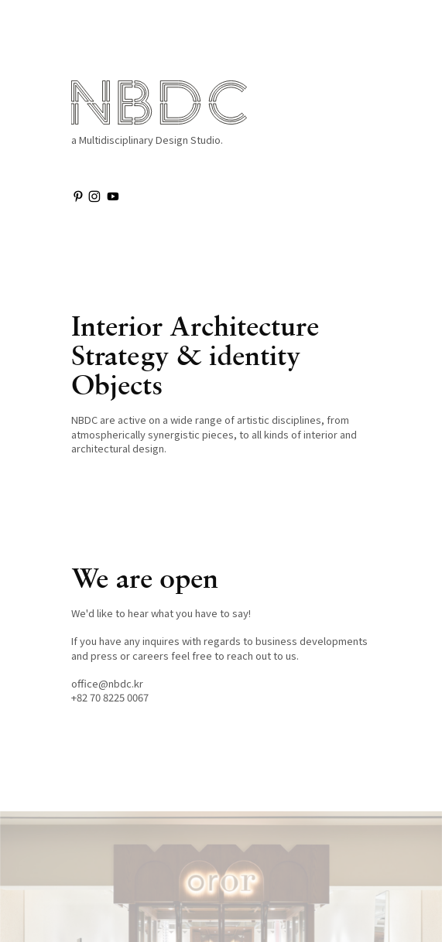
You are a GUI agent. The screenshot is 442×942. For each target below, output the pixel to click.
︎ (94, 196)
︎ (113, 196)
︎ (78, 196)
